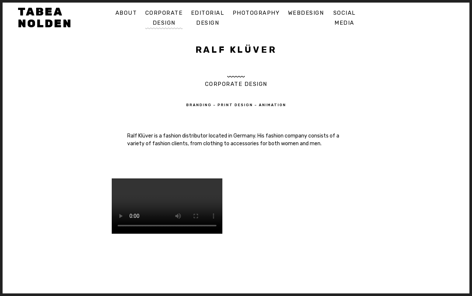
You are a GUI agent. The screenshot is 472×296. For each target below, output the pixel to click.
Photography (256, 13)
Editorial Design (208, 18)
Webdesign (306, 13)
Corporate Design (164, 18)
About (126, 13)
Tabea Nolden (45, 17)
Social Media (344, 18)
